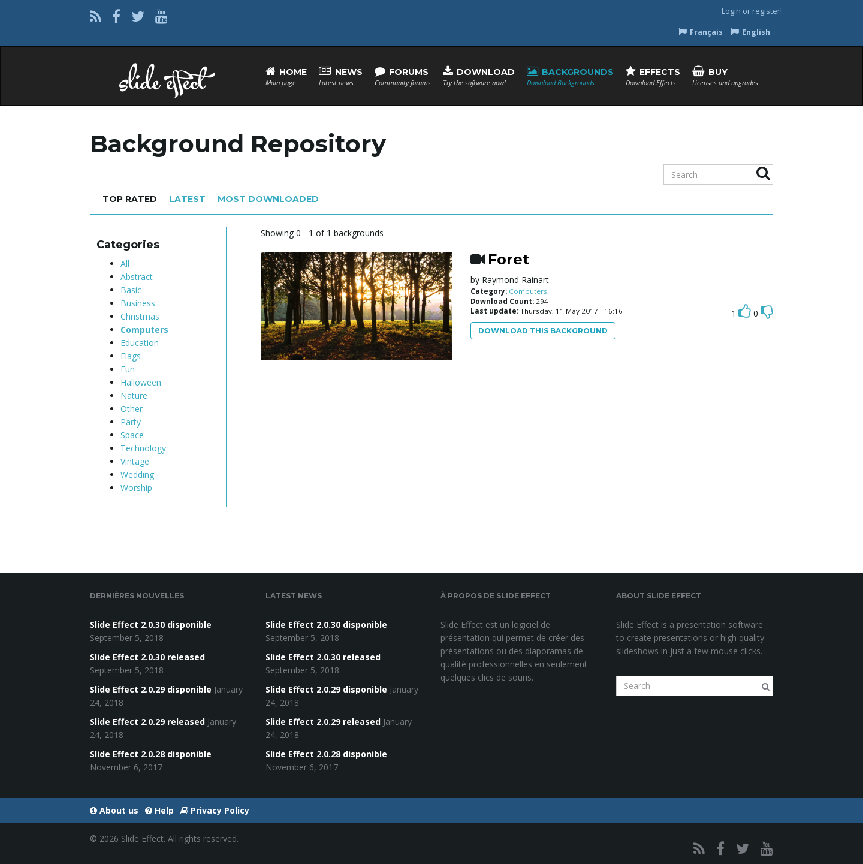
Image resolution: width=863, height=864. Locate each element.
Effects (653, 76)
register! (767, 11)
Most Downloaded (268, 199)
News (341, 76)
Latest (187, 199)
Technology (143, 448)
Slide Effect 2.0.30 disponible (151, 624)
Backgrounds (570, 76)
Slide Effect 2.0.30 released (147, 657)
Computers (144, 329)
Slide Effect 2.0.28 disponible (151, 754)
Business (137, 303)
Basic (130, 290)
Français (700, 32)
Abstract (136, 276)
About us (114, 810)
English (750, 32)
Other (131, 408)
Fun (127, 369)
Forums (403, 76)
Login (731, 11)
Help (159, 810)
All (124, 263)
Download (479, 76)
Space (132, 435)
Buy (725, 76)
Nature (133, 395)
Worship (136, 487)
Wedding (137, 474)
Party (130, 422)
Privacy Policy (214, 810)
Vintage (134, 461)
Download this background (543, 330)
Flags (130, 356)
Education (139, 342)
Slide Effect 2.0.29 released (147, 721)
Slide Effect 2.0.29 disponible (151, 689)
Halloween (140, 382)
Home (286, 76)
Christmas (139, 316)
